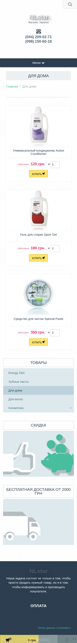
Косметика (15, 408)
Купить (38, 173)
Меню (38, 62)
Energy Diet (16, 373)
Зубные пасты (18, 381)
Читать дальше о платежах (54, 627)
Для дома (15, 390)
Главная (12, 86)
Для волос (15, 399)
